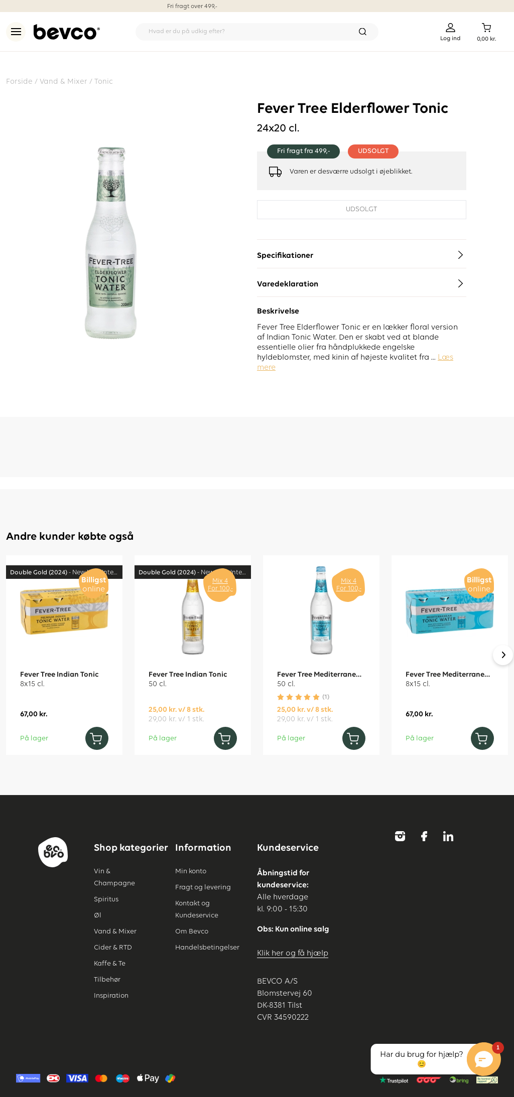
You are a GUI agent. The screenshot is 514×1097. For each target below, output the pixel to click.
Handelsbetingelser (207, 947)
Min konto (190, 871)
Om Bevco (191, 931)
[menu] (16, 32)
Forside (19, 81)
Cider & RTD (113, 947)
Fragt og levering (203, 887)
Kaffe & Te (109, 963)
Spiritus (106, 899)
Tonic (103, 81)
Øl (97, 915)
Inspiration (111, 995)
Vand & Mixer (63, 81)
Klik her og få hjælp (292, 954)
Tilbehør (107, 979)
